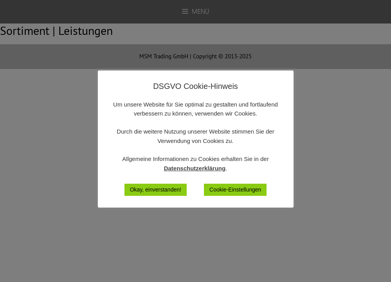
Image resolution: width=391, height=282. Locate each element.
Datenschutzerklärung (195, 168)
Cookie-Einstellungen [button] (235, 189)
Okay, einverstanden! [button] (155, 189)
